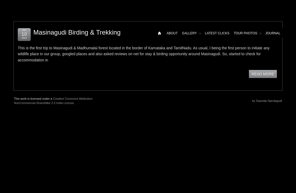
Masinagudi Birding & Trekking (77, 32)
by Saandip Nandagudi (267, 100)
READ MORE (263, 74)
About (172, 33)
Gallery (191, 34)
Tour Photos (248, 34)
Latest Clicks (217, 33)
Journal (272, 33)
